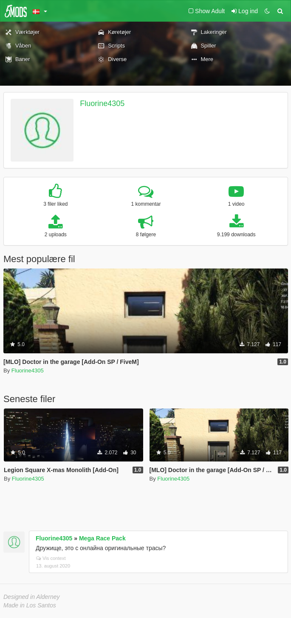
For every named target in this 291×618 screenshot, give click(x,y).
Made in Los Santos (29, 605)
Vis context (51, 558)
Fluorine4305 (102, 103)
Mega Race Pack (102, 538)
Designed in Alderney (31, 596)
